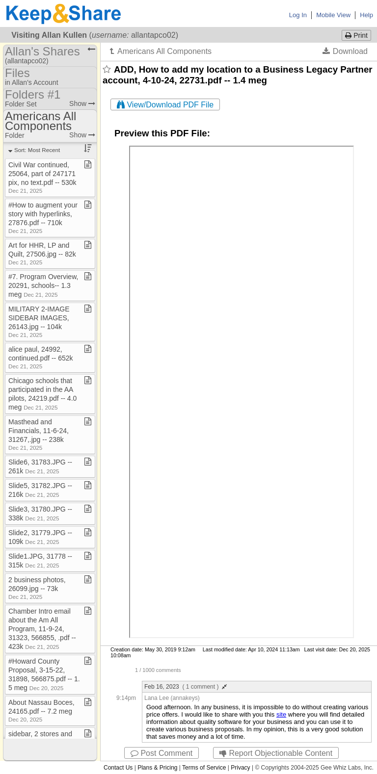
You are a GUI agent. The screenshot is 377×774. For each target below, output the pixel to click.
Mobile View (333, 15)
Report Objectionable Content (275, 753)
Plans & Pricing (157, 767)
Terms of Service (204, 767)
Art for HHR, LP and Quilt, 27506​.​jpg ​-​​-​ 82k (42, 253)
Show (82, 103)
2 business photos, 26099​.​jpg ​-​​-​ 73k (37, 588)
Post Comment (161, 753)
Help (366, 15)
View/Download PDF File (165, 105)
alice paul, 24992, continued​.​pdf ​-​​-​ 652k (40, 357)
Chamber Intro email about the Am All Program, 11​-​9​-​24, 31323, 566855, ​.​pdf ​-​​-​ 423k (42, 628)
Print (356, 35)
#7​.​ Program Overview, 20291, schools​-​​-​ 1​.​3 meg (43, 285)
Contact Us (118, 767)
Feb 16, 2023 (185, 686)
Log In (298, 15)
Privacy (240, 767)
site (281, 714)
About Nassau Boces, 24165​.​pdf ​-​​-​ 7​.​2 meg (41, 710)
